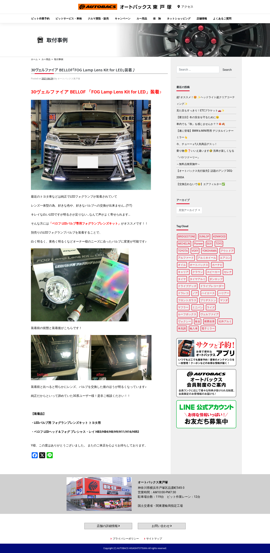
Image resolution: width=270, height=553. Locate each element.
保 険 (157, 18)
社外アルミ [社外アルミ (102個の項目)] (225, 321)
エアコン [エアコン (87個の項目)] (225, 257)
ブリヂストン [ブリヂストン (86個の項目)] (208, 300)
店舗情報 (201, 18)
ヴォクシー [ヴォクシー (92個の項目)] (184, 321)
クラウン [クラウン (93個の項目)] (197, 271)
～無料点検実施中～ (188, 164)
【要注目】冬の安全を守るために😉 (197, 117)
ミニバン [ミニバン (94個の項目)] (197, 307)
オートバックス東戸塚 (125, 10)
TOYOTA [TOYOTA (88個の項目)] (183, 250)
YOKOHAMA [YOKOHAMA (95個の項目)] (209, 250)
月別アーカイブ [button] (188, 210)
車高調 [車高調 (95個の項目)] (182, 328)
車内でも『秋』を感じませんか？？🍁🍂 (200, 123)
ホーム (34, 59)
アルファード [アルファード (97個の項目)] (186, 257)
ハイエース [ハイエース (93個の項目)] (208, 293)
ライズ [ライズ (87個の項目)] (211, 307)
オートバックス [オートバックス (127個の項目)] (199, 264)
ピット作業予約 (40, 18)
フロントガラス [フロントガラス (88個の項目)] (187, 300)
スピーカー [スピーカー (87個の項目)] (213, 271)
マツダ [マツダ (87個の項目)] (224, 300)
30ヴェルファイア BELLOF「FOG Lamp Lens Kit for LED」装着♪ (83, 69)
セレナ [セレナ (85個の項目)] (228, 271)
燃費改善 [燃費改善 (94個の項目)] (209, 321)
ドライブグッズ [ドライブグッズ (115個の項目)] (187, 285)
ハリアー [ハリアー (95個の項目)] (224, 293)
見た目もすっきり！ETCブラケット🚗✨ (200, 110)
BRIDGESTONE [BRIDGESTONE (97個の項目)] (186, 236)
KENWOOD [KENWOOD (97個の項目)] (219, 236)
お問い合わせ (162, 526)
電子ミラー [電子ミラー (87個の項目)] (208, 328)
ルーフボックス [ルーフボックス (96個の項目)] (187, 314)
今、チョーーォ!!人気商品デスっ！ (196, 144)
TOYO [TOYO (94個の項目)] (219, 243)
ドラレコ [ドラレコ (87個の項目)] (183, 293)
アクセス (187, 6)
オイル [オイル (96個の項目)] (182, 264)
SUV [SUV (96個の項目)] (209, 243)
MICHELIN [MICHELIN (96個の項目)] (184, 243)
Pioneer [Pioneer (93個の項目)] (198, 243)
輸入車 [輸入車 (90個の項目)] (194, 328)
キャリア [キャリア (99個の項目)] (183, 271)
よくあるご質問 (222, 18)
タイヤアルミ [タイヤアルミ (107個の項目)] (198, 279)
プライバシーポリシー (126, 538)
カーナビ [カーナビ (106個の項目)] (217, 264)
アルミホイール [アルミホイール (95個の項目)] (207, 257)
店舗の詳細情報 (108, 526)
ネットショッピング (178, 18)
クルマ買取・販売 (98, 18)
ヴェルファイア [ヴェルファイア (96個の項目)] (209, 314)
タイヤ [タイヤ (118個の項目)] (182, 279)
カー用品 (141, 18)
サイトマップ (154, 538)
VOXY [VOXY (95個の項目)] (195, 250)
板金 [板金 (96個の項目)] (197, 321)
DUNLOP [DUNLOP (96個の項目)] (204, 236)
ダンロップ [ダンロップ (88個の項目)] (216, 279)
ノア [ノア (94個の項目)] (195, 293)
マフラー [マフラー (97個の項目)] (183, 307)
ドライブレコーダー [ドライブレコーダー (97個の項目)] (212, 285)
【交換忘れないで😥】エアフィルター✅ (200, 184)
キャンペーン (122, 18)
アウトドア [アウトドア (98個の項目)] (227, 250)
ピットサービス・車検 (69, 18)
